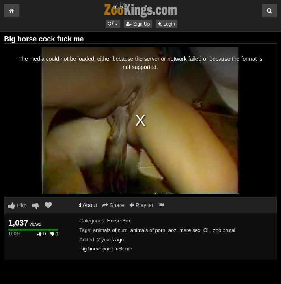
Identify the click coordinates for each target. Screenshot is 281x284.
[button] (113, 24)
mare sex (189, 230)
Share (113, 205)
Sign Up (138, 24)
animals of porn (148, 230)
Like (17, 205)
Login (166, 24)
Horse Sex (119, 221)
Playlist (141, 205)
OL (206, 230)
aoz (172, 230)
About (88, 205)
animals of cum (110, 230)
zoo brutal (224, 230)
